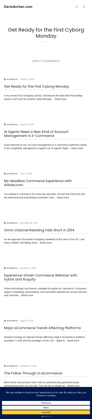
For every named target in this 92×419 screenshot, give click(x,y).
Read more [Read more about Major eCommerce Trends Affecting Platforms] (73, 340)
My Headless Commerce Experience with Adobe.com (38, 183)
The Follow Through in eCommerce (33, 373)
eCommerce (12, 79)
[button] (76, 7)
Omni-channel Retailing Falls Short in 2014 (39, 230)
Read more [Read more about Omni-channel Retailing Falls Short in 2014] (46, 242)
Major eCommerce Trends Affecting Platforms (42, 328)
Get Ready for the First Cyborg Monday (36, 86)
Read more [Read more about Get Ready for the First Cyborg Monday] (61, 99)
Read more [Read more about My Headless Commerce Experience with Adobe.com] (63, 197)
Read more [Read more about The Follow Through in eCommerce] (73, 385)
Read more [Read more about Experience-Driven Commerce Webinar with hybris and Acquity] (27, 295)
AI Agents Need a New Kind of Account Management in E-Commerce (36, 133)
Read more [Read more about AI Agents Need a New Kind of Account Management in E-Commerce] (77, 148)
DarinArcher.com (18, 7)
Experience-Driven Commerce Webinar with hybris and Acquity (40, 277)
